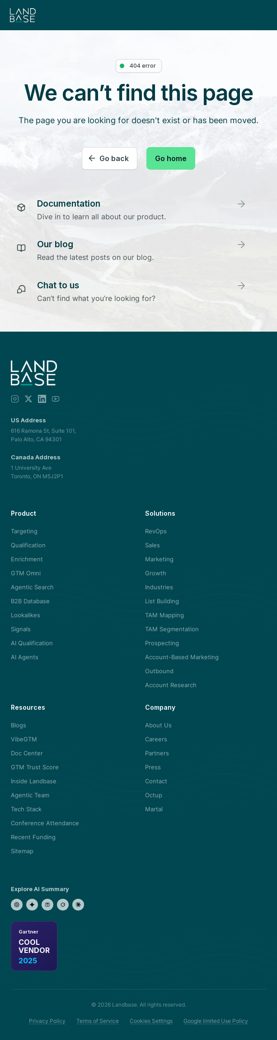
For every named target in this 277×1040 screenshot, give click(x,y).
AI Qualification (32, 643)
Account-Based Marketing (182, 657)
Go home (171, 158)
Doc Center (27, 753)
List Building (162, 601)
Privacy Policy (47, 1020)
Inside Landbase (33, 781)
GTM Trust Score (35, 767)
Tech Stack (26, 809)
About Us (158, 725)
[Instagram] (15, 399)
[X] (28, 399)
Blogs (18, 725)
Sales (152, 545)
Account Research (171, 685)
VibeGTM (24, 739)
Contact (156, 781)
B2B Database (30, 601)
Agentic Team (30, 795)
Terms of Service (97, 1020)
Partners (157, 753)
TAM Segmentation (172, 629)
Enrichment (27, 559)
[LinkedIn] (42, 399)
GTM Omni (26, 573)
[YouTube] (56, 399)
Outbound (159, 671)
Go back (114, 158)
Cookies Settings (151, 1020)
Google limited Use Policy (215, 1020)
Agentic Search (32, 587)
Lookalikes (25, 615)
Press (153, 767)
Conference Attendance (45, 823)
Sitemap (22, 851)
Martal (154, 809)
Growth (155, 573)
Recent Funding (33, 837)
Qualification (28, 545)
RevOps (156, 531)
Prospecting (162, 643)
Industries (159, 587)
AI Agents (24, 657)
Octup (153, 795)
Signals (21, 629)
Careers (156, 739)
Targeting (24, 531)
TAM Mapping (164, 615)
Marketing (159, 559)
